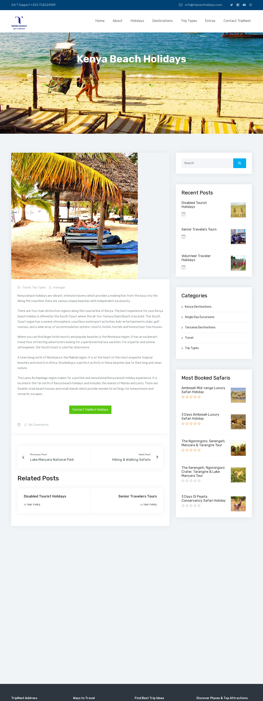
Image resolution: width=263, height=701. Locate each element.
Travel (26, 287)
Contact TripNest (237, 21)
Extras (210, 21)
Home (99, 21)
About (117, 21)
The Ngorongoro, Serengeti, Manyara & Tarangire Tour (203, 443)
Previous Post (38, 454)
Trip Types (189, 21)
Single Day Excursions (199, 317)
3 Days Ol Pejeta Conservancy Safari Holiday (204, 499)
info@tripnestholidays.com (200, 5)
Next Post (144, 454)
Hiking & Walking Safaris (131, 460)
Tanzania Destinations (200, 327)
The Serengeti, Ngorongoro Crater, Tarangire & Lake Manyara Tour (203, 472)
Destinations (162, 21)
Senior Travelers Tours (137, 496)
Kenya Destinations (198, 307)
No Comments (38, 425)
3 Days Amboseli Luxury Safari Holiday (200, 417)
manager (59, 287)
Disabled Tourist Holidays (45, 496)
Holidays (137, 21)
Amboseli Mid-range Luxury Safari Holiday (203, 390)
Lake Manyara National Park (52, 460)
